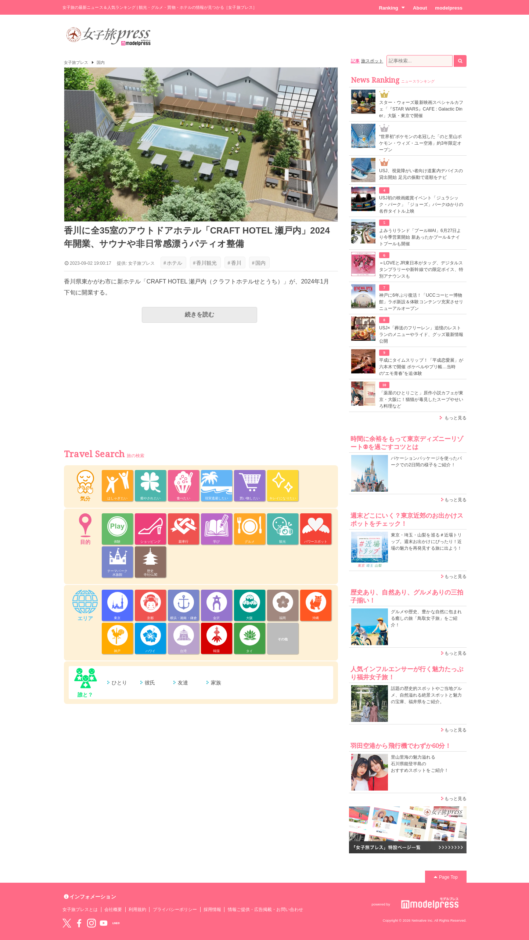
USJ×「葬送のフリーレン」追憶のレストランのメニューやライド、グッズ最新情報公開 (421, 334)
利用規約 (137, 909)
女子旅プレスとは (80, 909)
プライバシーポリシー (175, 909)
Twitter (66, 923)
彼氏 (150, 683)
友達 (183, 683)
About (420, 8)
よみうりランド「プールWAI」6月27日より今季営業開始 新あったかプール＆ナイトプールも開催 (420, 237)
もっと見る (456, 417)
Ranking (392, 8)
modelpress (449, 8)
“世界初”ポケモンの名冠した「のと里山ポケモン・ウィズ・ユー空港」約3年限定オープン (420, 143)
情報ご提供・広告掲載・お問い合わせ (265, 909)
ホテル (172, 262)
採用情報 (212, 909)
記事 (355, 61)
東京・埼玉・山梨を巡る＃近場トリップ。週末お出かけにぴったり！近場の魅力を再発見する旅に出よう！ (426, 541)
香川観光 (205, 262)
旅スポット (372, 61)
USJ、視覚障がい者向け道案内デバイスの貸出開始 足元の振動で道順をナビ (421, 174)
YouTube (103, 923)
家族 (216, 683)
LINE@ (116, 923)
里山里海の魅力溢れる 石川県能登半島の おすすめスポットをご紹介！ (420, 764)
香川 (234, 262)
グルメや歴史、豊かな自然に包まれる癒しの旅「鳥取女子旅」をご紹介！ (426, 618)
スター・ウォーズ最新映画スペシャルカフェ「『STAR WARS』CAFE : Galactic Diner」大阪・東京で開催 (421, 109)
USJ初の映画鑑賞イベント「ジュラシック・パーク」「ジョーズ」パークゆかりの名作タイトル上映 (421, 204)
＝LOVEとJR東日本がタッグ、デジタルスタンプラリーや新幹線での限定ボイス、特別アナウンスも (421, 269)
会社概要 (113, 909)
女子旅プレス (76, 62)
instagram (91, 923)
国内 (101, 62)
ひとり (119, 683)
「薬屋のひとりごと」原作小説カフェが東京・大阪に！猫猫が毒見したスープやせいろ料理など (421, 399)
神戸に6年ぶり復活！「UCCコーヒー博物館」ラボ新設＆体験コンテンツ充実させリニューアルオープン (421, 302)
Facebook (79, 923)
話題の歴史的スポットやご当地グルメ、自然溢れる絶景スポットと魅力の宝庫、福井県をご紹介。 (426, 695)
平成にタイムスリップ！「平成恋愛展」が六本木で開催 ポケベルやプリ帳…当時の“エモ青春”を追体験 (421, 367)
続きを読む (199, 314)
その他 (283, 639)
